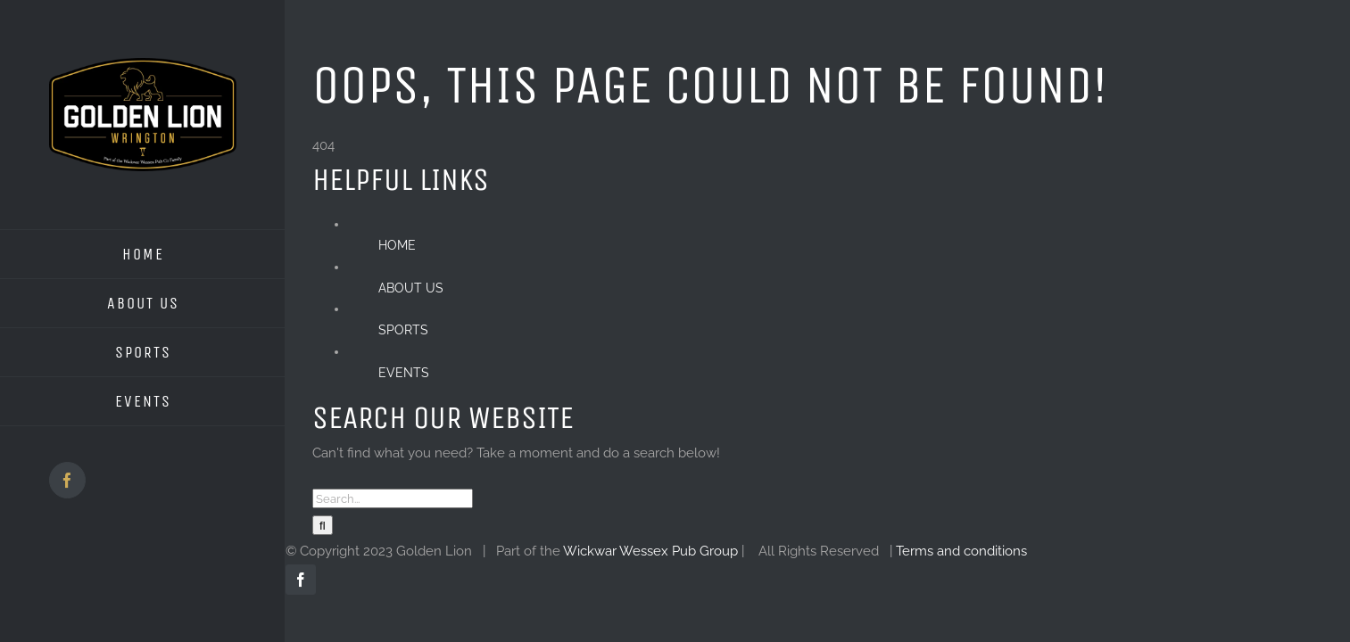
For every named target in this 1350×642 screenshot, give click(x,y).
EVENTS (403, 373)
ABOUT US (410, 288)
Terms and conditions (961, 551)
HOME (397, 245)
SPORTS (403, 330)
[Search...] (392, 498)
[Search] (322, 525)
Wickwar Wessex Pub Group (650, 551)
